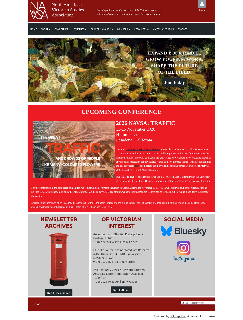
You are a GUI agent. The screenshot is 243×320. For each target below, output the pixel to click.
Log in (202, 4)
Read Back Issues (58, 293)
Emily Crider (129, 241)
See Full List (121, 290)
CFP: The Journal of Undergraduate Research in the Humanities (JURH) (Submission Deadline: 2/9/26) (121, 253)
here (137, 165)
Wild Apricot (178, 316)
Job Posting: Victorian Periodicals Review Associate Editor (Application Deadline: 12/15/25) (119, 273)
